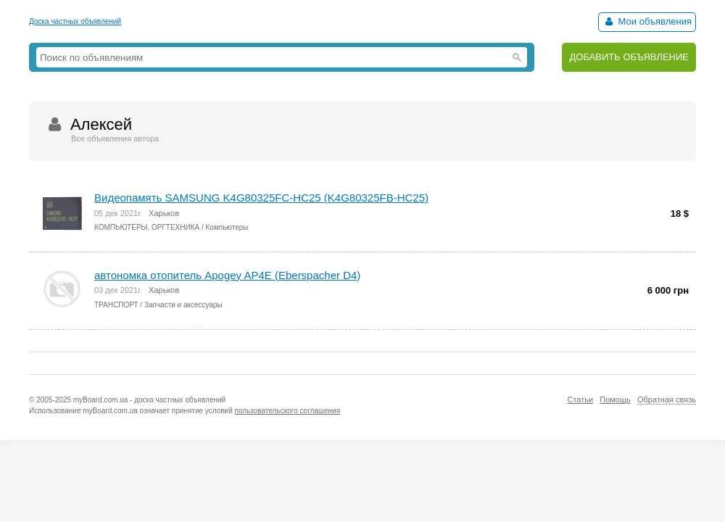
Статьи (580, 399)
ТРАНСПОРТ (116, 305)
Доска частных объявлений (75, 21)
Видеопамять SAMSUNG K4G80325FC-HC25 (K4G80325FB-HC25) (261, 197)
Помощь (615, 399)
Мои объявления (647, 21)
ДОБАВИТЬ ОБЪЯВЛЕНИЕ (629, 56)
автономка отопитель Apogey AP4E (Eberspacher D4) (227, 275)
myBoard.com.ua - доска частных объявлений (149, 400)
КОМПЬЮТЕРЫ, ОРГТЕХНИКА (146, 227)
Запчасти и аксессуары (183, 305)
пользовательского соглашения (288, 411)
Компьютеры (227, 227)
